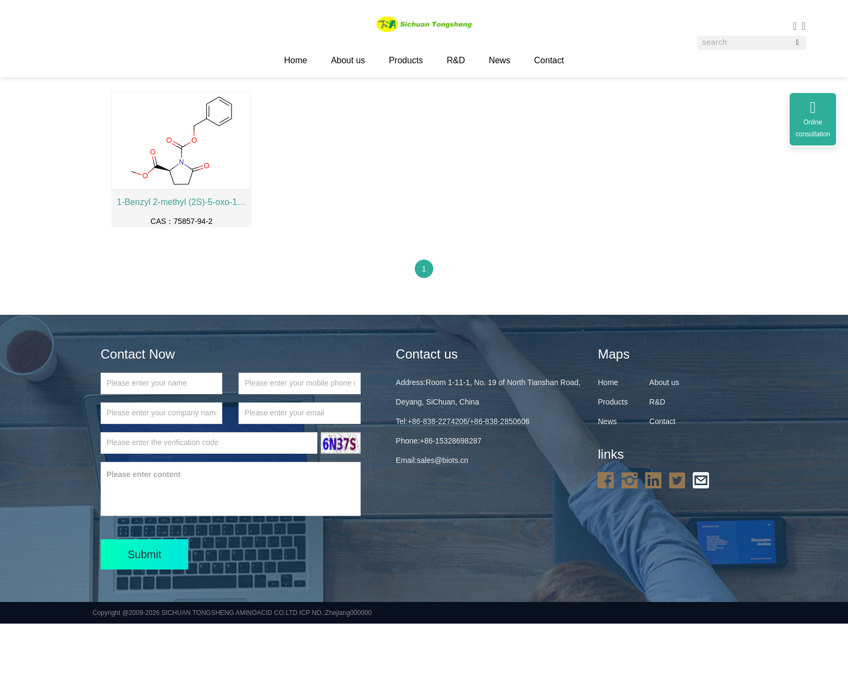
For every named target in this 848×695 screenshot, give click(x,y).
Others (228, 107)
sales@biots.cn (442, 531)
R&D (456, 60)
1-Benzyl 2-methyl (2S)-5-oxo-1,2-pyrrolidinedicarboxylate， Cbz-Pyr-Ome (181, 273)
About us (348, 60)
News (500, 60)
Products (406, 60)
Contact (549, 60)
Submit (144, 626)
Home (164, 107)
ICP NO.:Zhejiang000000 (335, 684)
